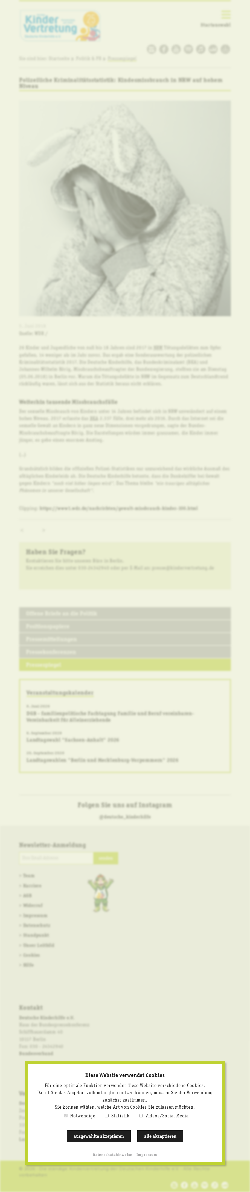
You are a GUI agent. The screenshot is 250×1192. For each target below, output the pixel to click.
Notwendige (82, 1116)
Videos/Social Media (167, 1116)
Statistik (120, 1116)
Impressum (146, 1155)
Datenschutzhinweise (112, 1155)
